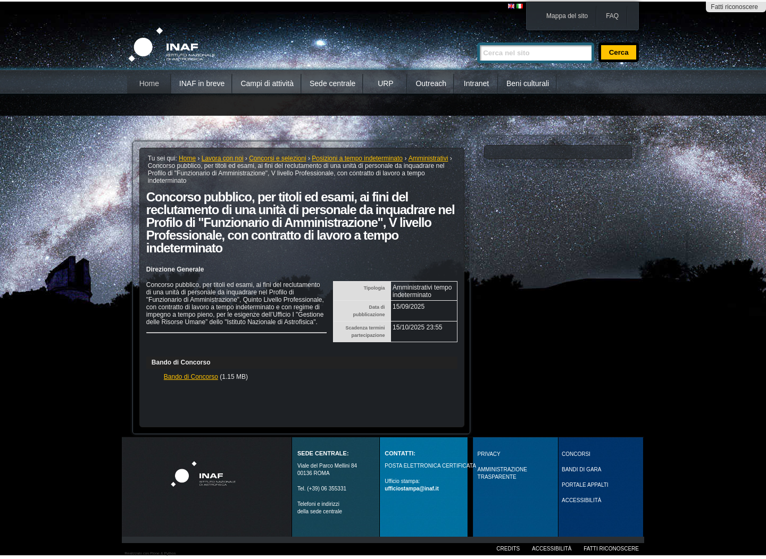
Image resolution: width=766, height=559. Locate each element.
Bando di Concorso (191, 376)
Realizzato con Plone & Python (150, 553)
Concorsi (576, 454)
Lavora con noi (223, 158)
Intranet (476, 83)
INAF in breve (202, 83)
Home (149, 83)
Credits (508, 549)
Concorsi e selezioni (277, 158)
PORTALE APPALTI (585, 485)
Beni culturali (527, 83)
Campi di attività (267, 83)
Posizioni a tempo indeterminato (357, 158)
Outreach (430, 83)
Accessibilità (551, 549)
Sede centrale (332, 83)
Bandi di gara (581, 469)
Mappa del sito (567, 16)
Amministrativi (428, 158)
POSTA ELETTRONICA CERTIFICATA (430, 466)
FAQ (612, 16)
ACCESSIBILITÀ (581, 500)
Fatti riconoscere (734, 7)
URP (386, 83)
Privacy (489, 454)
